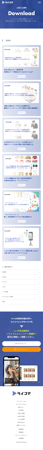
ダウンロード (21, 76)
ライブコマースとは (21, 404)
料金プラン (21, 407)
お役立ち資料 (21, 416)
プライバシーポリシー (21, 435)
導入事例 (21, 410)
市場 (3, 301)
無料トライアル (21, 425)
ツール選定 (5, 291)
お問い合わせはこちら (21, 343)
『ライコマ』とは (21, 401)
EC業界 (4, 272)
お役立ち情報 (21, 413)
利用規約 (21, 432)
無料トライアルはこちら (20, 349)
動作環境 (21, 429)
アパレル (4, 282)
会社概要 (21, 438)
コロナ (4, 286)
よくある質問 (21, 419)
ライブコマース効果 (7, 296)
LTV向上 (4, 277)
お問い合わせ (21, 422)
